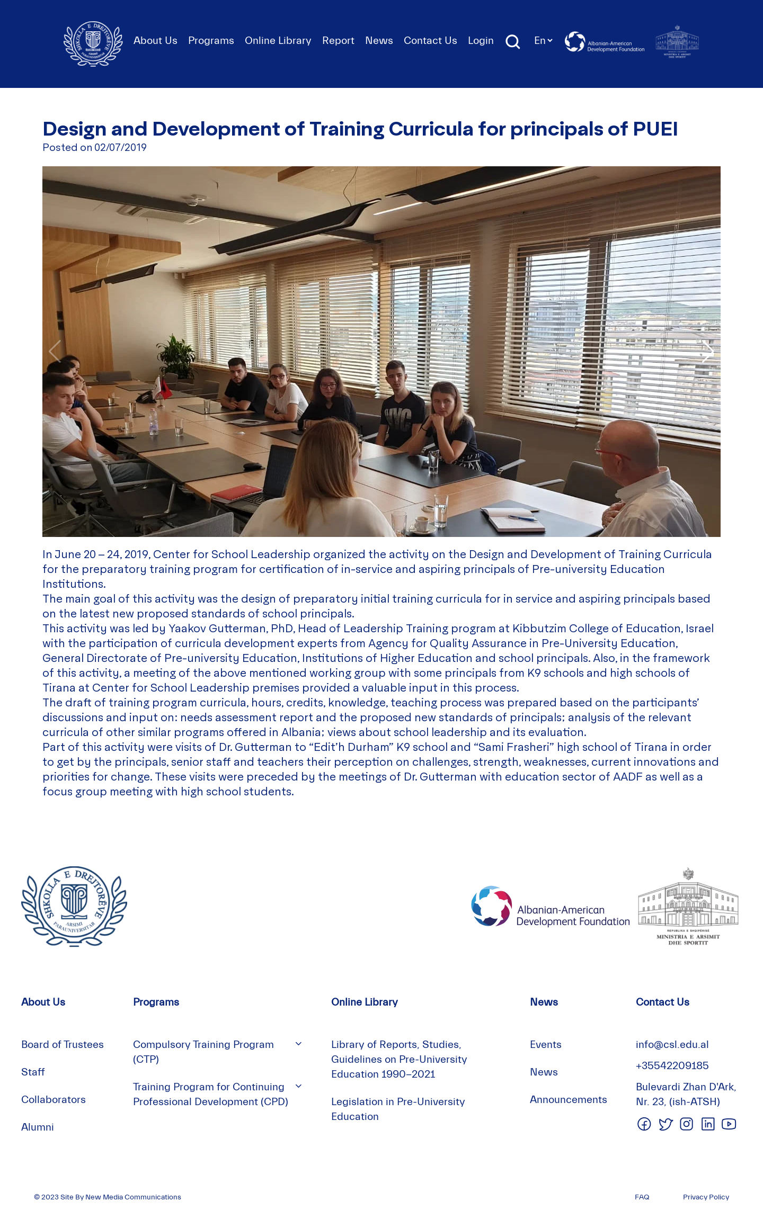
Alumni (37, 1127)
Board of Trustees (62, 1044)
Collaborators (53, 1099)
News (379, 40)
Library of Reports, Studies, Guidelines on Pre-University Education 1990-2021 (399, 1059)
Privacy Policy (706, 1197)
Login (481, 40)
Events (546, 1044)
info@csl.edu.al (672, 1044)
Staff (33, 1072)
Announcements (568, 1099)
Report (338, 40)
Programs (211, 40)
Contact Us (430, 40)
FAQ (642, 1197)
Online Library (278, 40)
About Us (156, 40)
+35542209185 (672, 1066)
